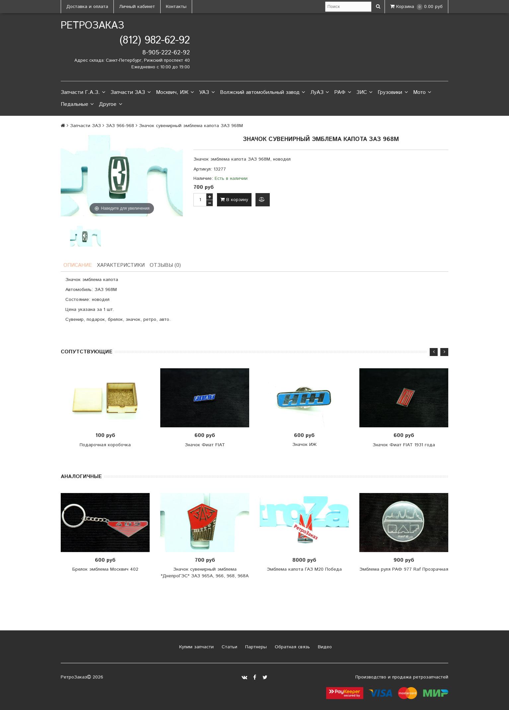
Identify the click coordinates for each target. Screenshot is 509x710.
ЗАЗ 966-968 (120, 125)
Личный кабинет (137, 6)
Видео (324, 647)
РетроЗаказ (92, 26)
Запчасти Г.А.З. (83, 93)
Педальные (77, 104)
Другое (110, 104)
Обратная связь (291, 647)
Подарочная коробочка (105, 445)
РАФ (342, 93)
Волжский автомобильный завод (262, 93)
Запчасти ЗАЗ (130, 93)
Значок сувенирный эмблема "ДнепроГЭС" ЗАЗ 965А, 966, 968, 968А (205, 573)
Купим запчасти (196, 647)
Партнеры (255, 647)
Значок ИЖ (304, 445)
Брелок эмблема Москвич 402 (105, 570)
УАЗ (206, 93)
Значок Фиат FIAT (205, 445)
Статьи (228, 647)
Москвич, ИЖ (175, 93)
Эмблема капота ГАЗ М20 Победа (304, 570)
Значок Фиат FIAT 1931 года (404, 445)
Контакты (176, 6)
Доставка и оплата (87, 6)
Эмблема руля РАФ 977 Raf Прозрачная (403, 570)
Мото (422, 93)
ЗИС (364, 93)
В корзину (234, 199)
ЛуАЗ (319, 93)
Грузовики (392, 93)
